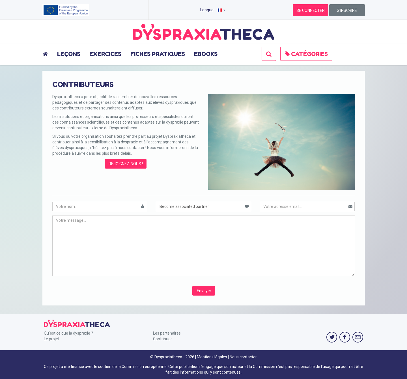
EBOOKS (206, 54)
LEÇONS (68, 54)
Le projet (51, 339)
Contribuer (162, 339)
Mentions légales (212, 357)
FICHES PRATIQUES (157, 54)
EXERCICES (105, 54)
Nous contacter (243, 357)
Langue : (212, 10)
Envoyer (203, 290)
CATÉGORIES (306, 54)
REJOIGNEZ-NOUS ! (126, 163)
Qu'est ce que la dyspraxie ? (68, 333)
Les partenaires (167, 333)
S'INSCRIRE (347, 10)
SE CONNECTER (310, 10)
